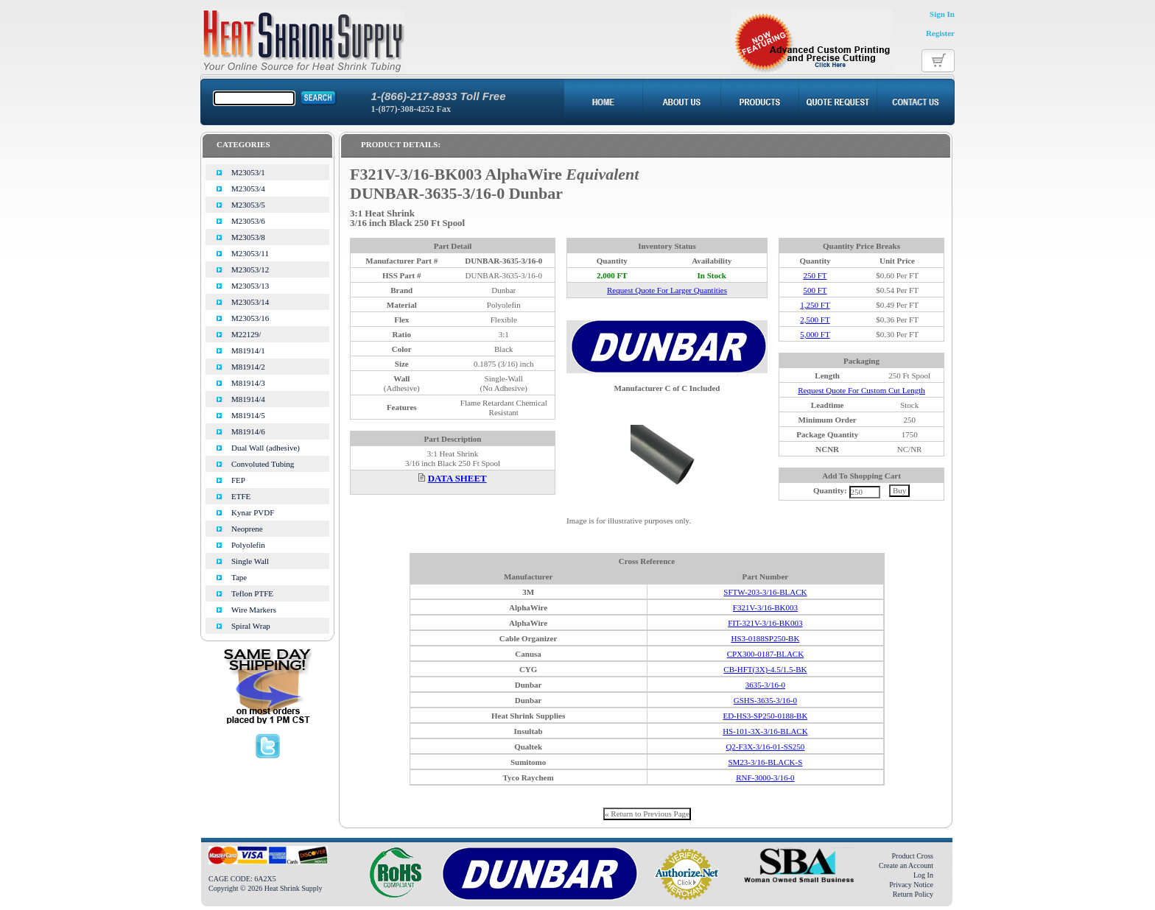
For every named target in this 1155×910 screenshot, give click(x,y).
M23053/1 (248, 172)
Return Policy (913, 894)
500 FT (814, 290)
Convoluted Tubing (262, 463)
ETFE (240, 496)
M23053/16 (250, 318)
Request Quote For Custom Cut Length (861, 390)
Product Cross (912, 856)
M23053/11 (250, 253)
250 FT (814, 275)
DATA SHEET (457, 478)
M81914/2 (248, 366)
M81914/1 (248, 350)
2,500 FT (814, 319)
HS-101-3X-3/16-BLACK (765, 731)
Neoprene (247, 528)
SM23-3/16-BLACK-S (765, 762)
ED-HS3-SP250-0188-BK (765, 715)
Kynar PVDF (252, 512)
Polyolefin (248, 544)
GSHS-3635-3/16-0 (765, 700)
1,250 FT (814, 304)
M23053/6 (248, 220)
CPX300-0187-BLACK (765, 653)
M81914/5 (248, 415)
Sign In (942, 14)
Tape (239, 577)
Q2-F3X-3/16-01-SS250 (765, 746)
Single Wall (250, 561)
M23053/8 (248, 237)
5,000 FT (814, 334)
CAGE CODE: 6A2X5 (242, 879)
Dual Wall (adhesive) (265, 447)
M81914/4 (248, 399)
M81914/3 (248, 382)
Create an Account (906, 865)
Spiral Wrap (250, 625)
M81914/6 (248, 431)
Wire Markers (253, 609)
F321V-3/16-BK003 (765, 607)
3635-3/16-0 (765, 684)
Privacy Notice (911, 885)
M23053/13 (250, 285)
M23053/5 (248, 204)
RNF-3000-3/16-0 (765, 777)
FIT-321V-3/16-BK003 (765, 622)
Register (940, 33)
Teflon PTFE (252, 593)
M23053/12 (250, 269)
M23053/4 (248, 188)
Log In (923, 875)
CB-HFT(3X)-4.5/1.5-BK (765, 669)
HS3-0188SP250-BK (765, 638)
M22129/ (246, 334)
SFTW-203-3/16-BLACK (765, 592)
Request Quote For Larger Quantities (667, 290)
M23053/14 (250, 301)
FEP (238, 480)
